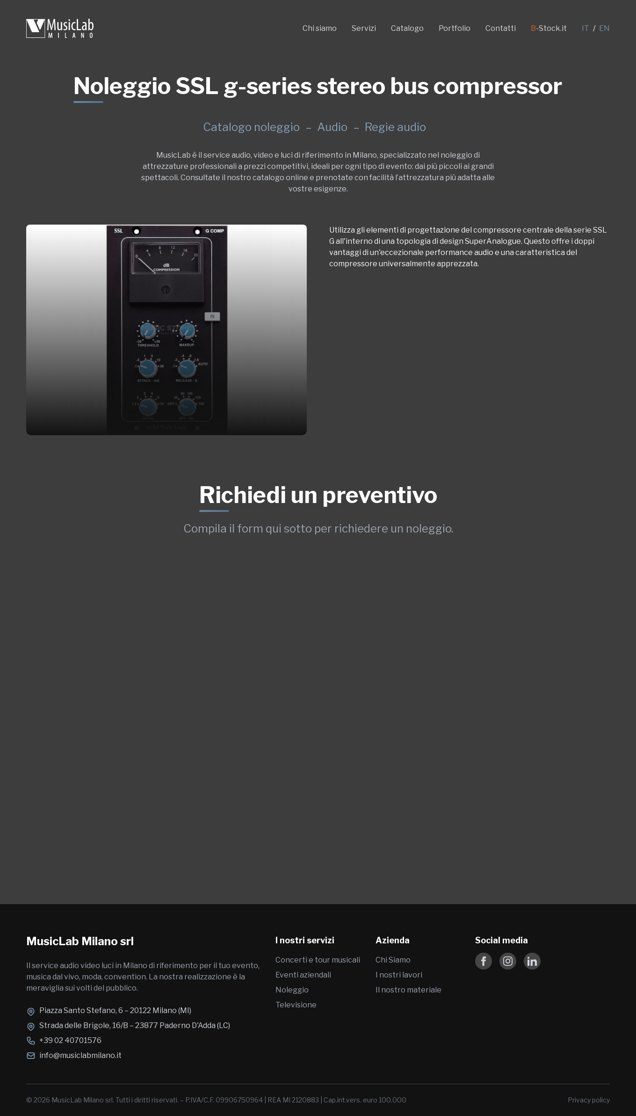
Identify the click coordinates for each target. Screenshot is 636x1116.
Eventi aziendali (303, 974)
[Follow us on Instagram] (507, 961)
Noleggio (292, 989)
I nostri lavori (399, 974)
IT (585, 28)
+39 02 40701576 (70, 1040)
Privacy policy (589, 1100)
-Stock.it (549, 28)
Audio (333, 127)
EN (604, 28)
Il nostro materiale (408, 989)
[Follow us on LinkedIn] (532, 961)
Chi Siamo (393, 960)
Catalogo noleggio (251, 127)
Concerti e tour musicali (317, 960)
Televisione (296, 1004)
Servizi (364, 28)
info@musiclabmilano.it (80, 1055)
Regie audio (395, 127)
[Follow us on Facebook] (483, 961)
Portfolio (454, 28)
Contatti (500, 28)
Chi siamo (320, 28)
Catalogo (407, 28)
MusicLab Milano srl (80, 941)
